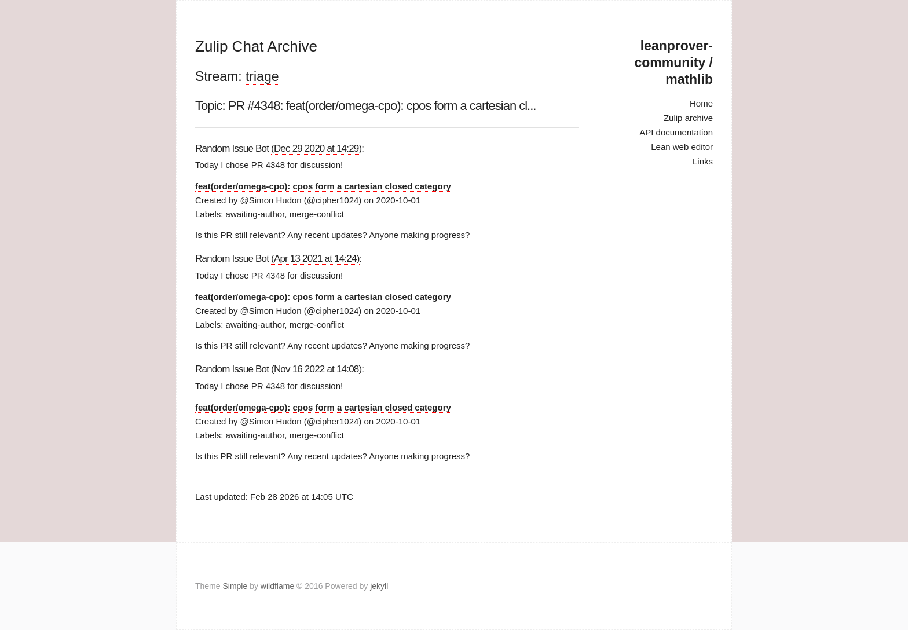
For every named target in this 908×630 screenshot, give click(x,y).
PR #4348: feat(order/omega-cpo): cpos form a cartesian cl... (382, 105)
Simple (236, 586)
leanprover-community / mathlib (674, 62)
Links (703, 161)
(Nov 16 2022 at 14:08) (316, 369)
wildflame (277, 586)
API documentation (676, 132)
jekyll (379, 586)
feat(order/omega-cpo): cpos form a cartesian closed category (323, 186)
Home (701, 103)
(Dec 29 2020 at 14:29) (316, 148)
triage (262, 76)
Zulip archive (688, 118)
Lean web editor (682, 147)
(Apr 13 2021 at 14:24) (315, 258)
